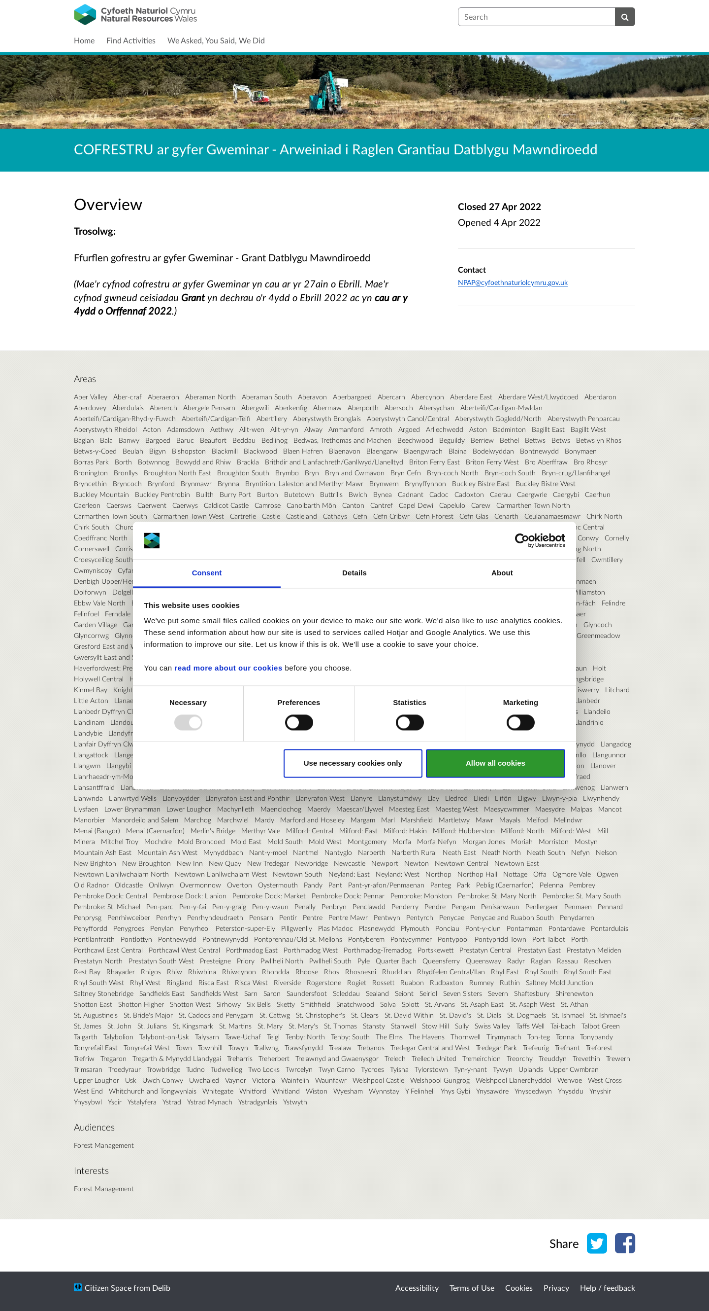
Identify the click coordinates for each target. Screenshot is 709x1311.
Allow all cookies (495, 763)
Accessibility (417, 1287)
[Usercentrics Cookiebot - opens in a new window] (522, 540)
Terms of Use (472, 1287)
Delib (161, 1287)
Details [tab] (354, 573)
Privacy (556, 1287)
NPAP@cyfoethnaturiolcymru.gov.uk (513, 282)
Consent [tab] (207, 573)
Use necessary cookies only (353, 763)
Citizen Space (108, 1287)
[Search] (625, 16)
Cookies (519, 1287)
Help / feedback (607, 1287)
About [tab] (502, 573)
